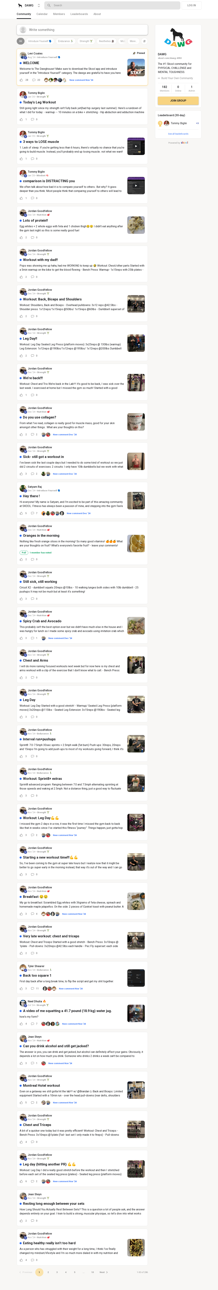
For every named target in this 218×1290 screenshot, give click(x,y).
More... (133, 41)
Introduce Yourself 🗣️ (40, 41)
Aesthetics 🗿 (106, 41)
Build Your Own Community (177, 78)
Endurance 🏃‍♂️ (65, 41)
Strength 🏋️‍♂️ (86, 41)
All (20, 41)
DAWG (162, 54)
